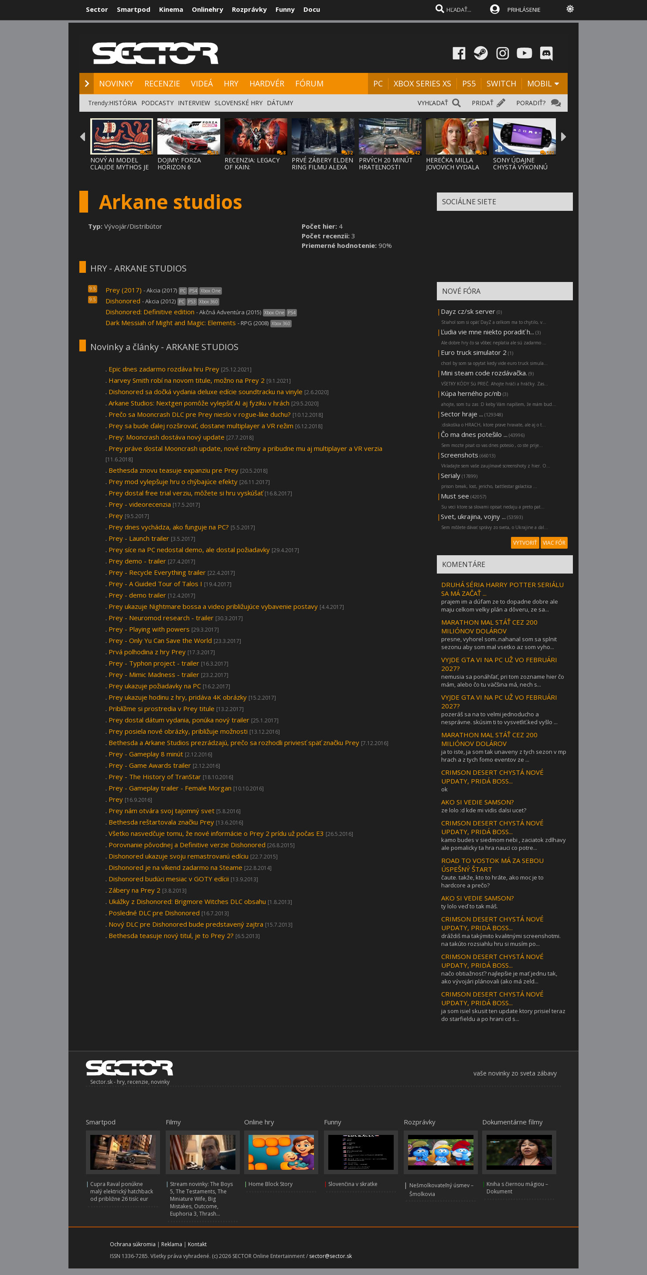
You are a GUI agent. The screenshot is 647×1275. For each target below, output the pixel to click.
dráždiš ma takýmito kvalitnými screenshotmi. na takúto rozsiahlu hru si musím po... (501, 940)
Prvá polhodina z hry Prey (148, 651)
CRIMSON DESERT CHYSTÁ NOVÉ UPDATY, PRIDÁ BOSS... (492, 776)
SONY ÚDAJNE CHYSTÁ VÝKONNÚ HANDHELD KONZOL (524, 167)
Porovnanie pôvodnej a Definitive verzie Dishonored (187, 844)
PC (378, 83)
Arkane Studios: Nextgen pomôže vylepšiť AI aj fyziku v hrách (199, 403)
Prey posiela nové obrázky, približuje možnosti (178, 731)
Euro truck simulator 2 (474, 352)
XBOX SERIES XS (422, 83)
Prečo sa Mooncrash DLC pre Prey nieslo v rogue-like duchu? (200, 414)
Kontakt (197, 1244)
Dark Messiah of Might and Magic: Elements (171, 322)
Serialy (450, 475)
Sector (97, 9)
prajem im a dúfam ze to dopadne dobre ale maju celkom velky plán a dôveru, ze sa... (499, 605)
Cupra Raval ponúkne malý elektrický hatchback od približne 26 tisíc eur (121, 1191)
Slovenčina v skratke (353, 1184)
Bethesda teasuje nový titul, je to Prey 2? (171, 935)
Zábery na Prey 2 (135, 890)
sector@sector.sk (330, 1256)
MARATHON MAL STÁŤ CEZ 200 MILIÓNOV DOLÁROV (489, 626)
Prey (116, 515)
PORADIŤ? (530, 103)
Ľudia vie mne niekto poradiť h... (487, 331)
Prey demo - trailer (137, 561)
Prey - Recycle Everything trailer (157, 572)
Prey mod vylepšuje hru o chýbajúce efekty (173, 481)
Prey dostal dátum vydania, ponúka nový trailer (179, 719)
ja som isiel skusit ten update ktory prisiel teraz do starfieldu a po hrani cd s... (503, 1015)
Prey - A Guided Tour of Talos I (156, 583)
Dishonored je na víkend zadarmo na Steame (175, 867)
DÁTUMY (280, 103)
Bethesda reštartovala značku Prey (161, 822)
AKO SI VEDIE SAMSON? (477, 801)
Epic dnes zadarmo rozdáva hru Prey (164, 368)
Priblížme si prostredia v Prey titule (162, 708)
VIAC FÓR (554, 542)
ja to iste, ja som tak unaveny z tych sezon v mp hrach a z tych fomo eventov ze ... (503, 755)
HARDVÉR (266, 83)
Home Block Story (271, 1184)
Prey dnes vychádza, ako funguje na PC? (169, 526)
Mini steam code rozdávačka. (484, 372)
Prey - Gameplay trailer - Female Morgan (170, 788)
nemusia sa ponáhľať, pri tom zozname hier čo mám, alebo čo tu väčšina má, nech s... (502, 680)
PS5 (469, 83)
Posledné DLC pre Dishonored (154, 912)
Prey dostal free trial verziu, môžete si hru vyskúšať (186, 492)
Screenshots (459, 454)
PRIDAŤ (483, 103)
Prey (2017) (124, 289)
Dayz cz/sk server (468, 311)
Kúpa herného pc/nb (471, 393)
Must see (455, 495)
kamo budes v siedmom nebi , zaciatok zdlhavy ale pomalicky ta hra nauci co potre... (503, 844)
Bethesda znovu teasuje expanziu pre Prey (173, 470)
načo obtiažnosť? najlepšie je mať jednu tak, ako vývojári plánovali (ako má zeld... (499, 977)
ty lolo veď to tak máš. (469, 906)
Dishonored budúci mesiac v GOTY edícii (169, 878)
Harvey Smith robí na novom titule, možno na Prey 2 (187, 380)
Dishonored (123, 300)
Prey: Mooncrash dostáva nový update (167, 437)
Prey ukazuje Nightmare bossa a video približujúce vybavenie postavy (213, 606)
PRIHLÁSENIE (524, 10)
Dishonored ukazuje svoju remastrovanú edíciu (179, 856)
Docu (311, 9)
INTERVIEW (194, 103)
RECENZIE (162, 83)
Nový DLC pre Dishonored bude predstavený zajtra (186, 924)
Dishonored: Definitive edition (150, 311)
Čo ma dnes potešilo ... (474, 434)
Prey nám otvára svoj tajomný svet (162, 810)
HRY (231, 83)
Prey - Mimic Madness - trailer (154, 674)
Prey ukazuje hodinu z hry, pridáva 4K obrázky (178, 697)
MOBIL (539, 83)
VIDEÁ (202, 83)
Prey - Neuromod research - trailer (161, 617)
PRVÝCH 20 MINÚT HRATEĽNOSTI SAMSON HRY (386, 167)
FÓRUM (309, 83)
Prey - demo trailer (137, 595)
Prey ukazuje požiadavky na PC (155, 685)
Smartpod (133, 9)
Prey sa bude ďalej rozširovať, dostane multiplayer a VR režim (201, 425)
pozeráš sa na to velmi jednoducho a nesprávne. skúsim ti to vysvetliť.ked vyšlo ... (499, 718)
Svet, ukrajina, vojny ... (473, 516)
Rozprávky (249, 9)
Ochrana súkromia (133, 1244)
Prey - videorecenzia (140, 504)
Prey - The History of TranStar (155, 776)
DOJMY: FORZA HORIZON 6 (179, 163)
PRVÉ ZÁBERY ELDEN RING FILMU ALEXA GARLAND (322, 167)
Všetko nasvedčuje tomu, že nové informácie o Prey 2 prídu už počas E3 (216, 833)
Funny (285, 9)
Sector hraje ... (462, 413)
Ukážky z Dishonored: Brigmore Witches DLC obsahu (187, 901)
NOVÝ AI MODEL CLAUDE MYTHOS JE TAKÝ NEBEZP (119, 167)
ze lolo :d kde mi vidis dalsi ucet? (483, 810)
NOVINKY (116, 83)
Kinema (171, 9)
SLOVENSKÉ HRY (238, 103)
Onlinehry (207, 9)
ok (444, 789)
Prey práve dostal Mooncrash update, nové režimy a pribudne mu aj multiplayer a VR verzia (245, 448)
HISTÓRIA (123, 103)
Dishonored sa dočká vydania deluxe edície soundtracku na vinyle (206, 391)
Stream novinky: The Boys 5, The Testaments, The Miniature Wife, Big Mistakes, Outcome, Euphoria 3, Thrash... (201, 1198)
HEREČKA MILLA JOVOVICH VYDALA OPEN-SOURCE (452, 167)
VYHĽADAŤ (433, 103)
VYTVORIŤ (525, 542)
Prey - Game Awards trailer (150, 765)
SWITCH (501, 83)
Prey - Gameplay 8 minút (146, 753)
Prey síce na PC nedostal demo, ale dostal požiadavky (189, 549)
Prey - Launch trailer (139, 538)
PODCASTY (157, 103)
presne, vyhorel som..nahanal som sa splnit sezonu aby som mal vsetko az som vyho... (499, 643)
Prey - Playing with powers (149, 629)
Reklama (171, 1244)
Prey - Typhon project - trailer (154, 663)
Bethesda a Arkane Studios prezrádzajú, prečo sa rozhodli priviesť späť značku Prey (234, 742)
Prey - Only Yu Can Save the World (161, 640)
